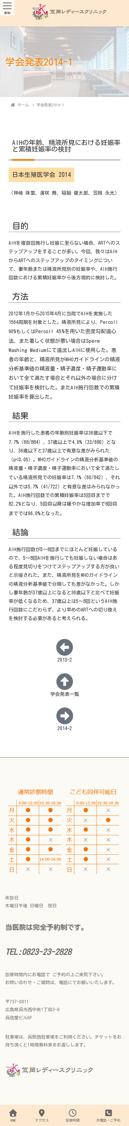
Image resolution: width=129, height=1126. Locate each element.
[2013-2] (64, 647)
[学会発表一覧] (64, 681)
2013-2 (64, 659)
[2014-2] (64, 715)
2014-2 (64, 728)
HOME (13, 1115)
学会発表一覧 (64, 694)
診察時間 (72, 1115)
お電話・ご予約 (108, 1115)
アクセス (42, 1115)
